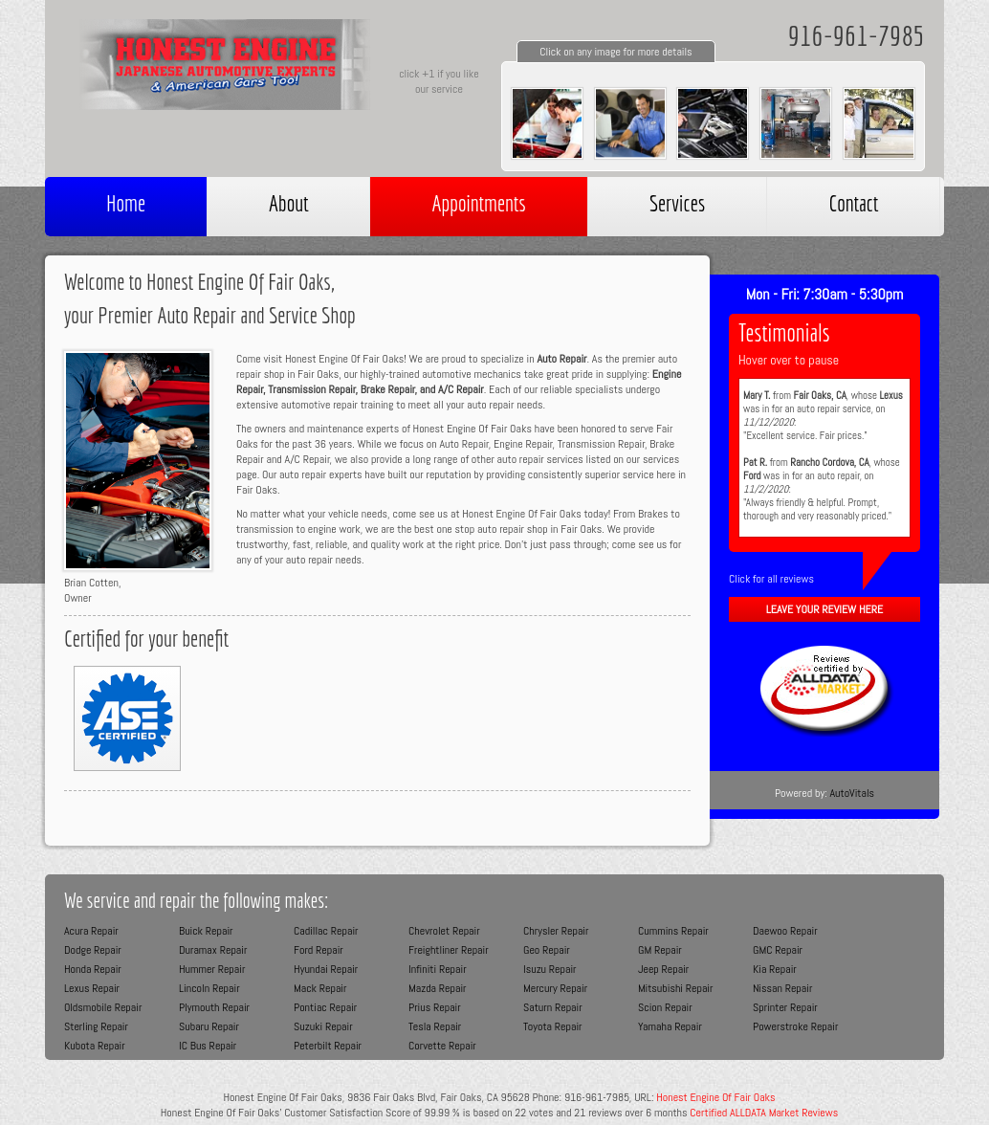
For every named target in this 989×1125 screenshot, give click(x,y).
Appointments (478, 203)
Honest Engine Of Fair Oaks (715, 1097)
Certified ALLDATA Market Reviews (764, 1112)
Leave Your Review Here (824, 609)
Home (125, 203)
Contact (853, 203)
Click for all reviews (771, 578)
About (288, 203)
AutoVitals (851, 793)
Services (677, 203)
